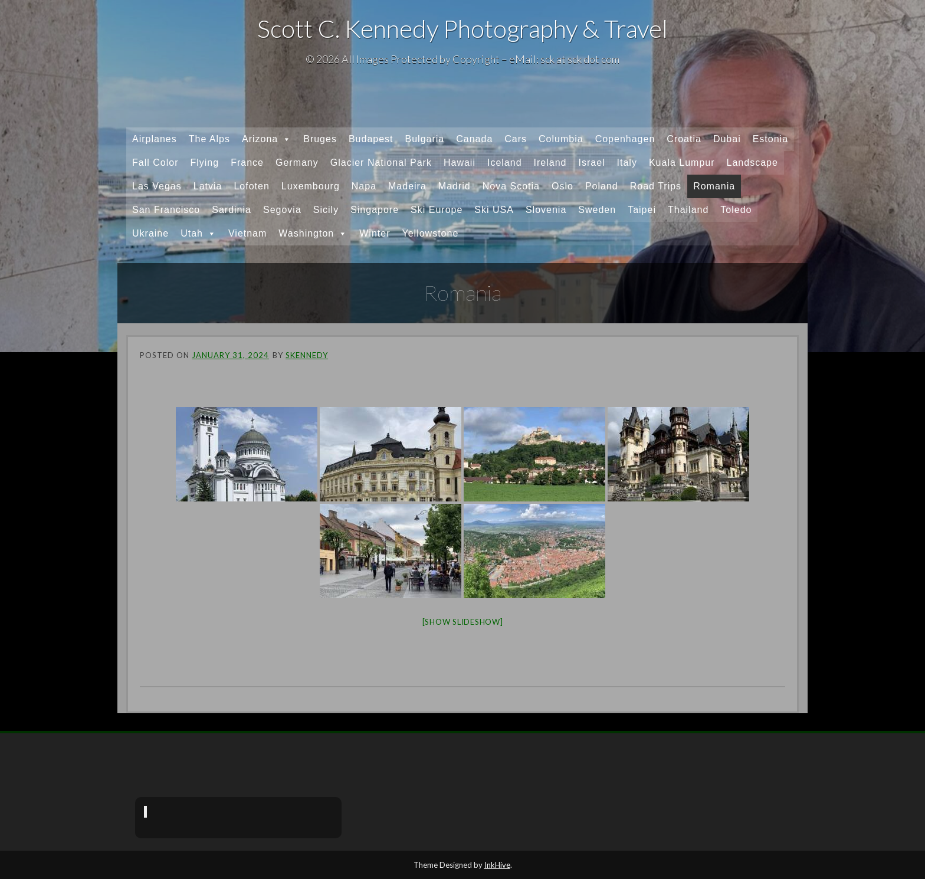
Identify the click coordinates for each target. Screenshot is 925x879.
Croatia (684, 139)
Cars (515, 139)
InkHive (497, 865)
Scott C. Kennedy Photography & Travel (462, 28)
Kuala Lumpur (682, 163)
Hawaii (459, 163)
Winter (374, 233)
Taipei (642, 210)
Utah (199, 233)
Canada (474, 139)
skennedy (307, 355)
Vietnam (247, 233)
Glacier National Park (381, 163)
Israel (591, 163)
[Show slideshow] (462, 622)
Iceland (504, 163)
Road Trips (655, 186)
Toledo (736, 210)
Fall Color (155, 163)
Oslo (562, 186)
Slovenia (546, 210)
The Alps (209, 139)
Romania (714, 186)
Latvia (207, 186)
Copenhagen (625, 139)
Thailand (688, 210)
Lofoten (251, 186)
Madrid (454, 186)
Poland (601, 186)
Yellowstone (430, 233)
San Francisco (166, 210)
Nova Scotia (511, 186)
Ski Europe (436, 210)
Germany (297, 163)
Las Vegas (157, 186)
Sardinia (231, 210)
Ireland (550, 163)
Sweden (597, 210)
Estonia (770, 139)
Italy (627, 163)
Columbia (561, 139)
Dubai (727, 139)
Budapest (371, 139)
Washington (312, 233)
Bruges (320, 139)
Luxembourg (310, 186)
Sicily (326, 210)
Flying (204, 163)
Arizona (266, 139)
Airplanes (154, 139)
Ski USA (494, 210)
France (247, 163)
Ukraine (150, 233)
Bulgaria (425, 139)
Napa (364, 186)
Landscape (752, 163)
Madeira (407, 186)
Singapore (374, 210)
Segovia (282, 210)
